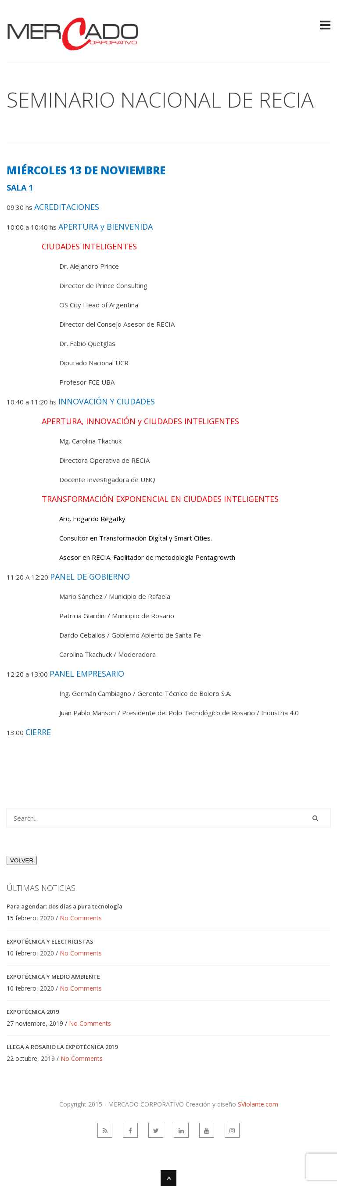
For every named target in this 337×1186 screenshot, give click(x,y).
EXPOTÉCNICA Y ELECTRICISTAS (50, 941)
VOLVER (21, 860)
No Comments (81, 918)
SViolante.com (258, 1104)
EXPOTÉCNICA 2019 (33, 1012)
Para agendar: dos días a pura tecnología (64, 906)
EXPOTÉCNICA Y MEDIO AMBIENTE (53, 977)
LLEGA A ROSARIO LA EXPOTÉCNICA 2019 (62, 1047)
